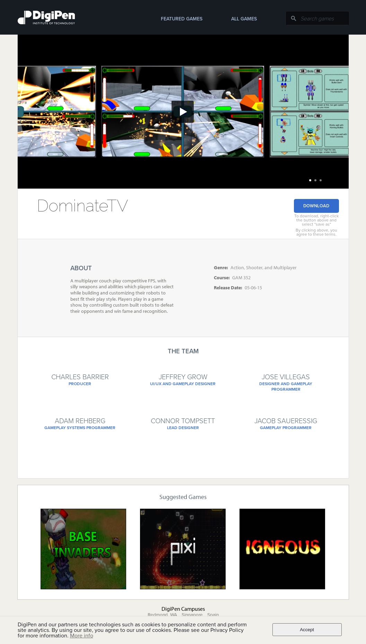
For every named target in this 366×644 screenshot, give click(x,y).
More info (81, 635)
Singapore (192, 615)
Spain (213, 615)
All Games (244, 19)
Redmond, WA (162, 615)
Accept (307, 629)
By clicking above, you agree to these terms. (316, 232)
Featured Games (181, 19)
